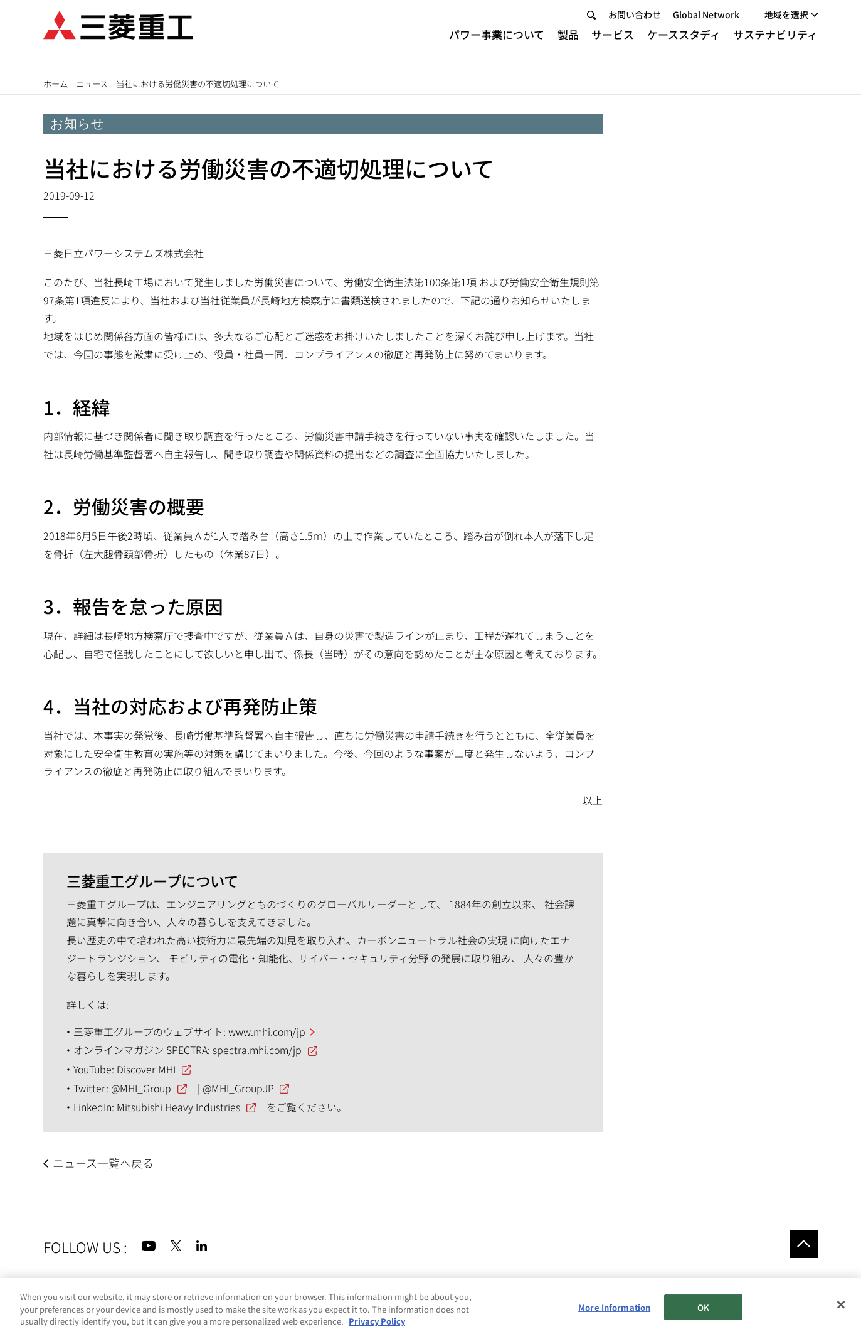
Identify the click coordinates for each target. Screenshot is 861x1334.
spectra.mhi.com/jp (257, 1050)
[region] (430, 1306)
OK (703, 1307)
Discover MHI (146, 1069)
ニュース (92, 84)
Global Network (706, 25)
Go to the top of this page (804, 1244)
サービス (612, 45)
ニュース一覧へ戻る (103, 1162)
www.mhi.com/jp (266, 1032)
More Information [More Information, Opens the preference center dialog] (614, 1307)
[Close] (841, 1304)
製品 (568, 45)
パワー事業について (496, 45)
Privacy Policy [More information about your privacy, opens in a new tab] (377, 1321)
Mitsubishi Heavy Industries (178, 1107)
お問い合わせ (634, 25)
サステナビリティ (775, 45)
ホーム (55, 84)
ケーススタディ (684, 45)
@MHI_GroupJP (238, 1088)
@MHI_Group (141, 1088)
